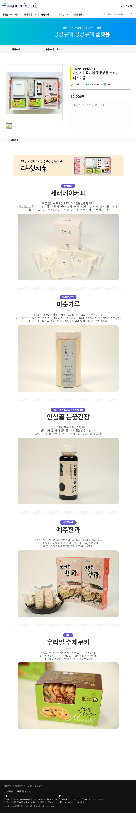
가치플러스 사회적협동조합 (83, 68)
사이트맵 (8, 786)
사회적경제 (62, 14)
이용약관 (39, 786)
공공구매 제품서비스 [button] (55, 49)
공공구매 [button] (27, 49)
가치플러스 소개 (10, 14)
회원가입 (129, 5)
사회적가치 (30, 14)
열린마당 (79, 14)
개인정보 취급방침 (23, 786)
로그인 (119, 5)
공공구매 (46, 14)
